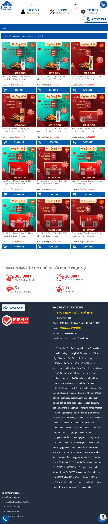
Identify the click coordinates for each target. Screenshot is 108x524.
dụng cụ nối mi (69, 383)
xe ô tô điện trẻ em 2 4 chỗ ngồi (73, 363)
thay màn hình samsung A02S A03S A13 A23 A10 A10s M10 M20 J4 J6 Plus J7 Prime (76, 452)
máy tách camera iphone (83, 487)
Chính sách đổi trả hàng (13, 516)
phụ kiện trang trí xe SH (85, 353)
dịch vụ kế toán (87, 418)
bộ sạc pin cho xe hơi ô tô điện (72, 388)
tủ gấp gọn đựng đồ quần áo (82, 413)
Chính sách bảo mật (12, 507)
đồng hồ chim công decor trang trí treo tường (73, 398)
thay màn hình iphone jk (78, 427)
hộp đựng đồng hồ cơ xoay (84, 368)
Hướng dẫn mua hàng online (15, 497)
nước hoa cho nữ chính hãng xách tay (70, 348)
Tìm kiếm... (75, 5)
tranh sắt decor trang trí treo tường (84, 393)
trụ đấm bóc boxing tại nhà (74, 437)
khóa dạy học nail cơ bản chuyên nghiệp (75, 378)
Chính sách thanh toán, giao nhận (17, 502)
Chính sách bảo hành (12, 512)
